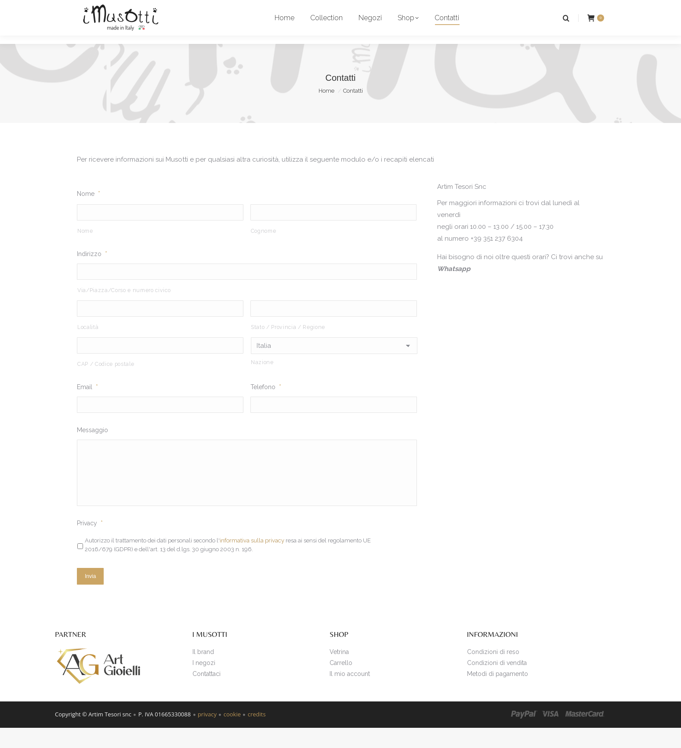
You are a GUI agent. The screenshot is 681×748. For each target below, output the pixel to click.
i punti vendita (84, 8)
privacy (207, 734)
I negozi (203, 682)
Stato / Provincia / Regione (288, 344)
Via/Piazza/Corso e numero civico (123, 307)
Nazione (262, 379)
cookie (232, 734)
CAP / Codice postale (105, 382)
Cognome (263, 247)
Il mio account (350, 693)
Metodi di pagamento (497, 693)
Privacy (90, 545)
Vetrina (339, 671)
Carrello (341, 682)
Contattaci (206, 693)
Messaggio (92, 448)
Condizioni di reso (493, 671)
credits (257, 734)
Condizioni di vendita (497, 682)
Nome (88, 209)
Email (87, 404)
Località (87, 344)
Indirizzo (92, 270)
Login (559, 8)
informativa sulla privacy (252, 562)
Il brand (203, 671)
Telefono (265, 404)
